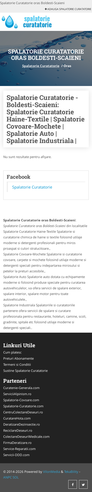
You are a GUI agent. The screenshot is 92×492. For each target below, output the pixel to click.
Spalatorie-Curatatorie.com (23, 406)
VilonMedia (51, 471)
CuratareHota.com (17, 418)
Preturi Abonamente (18, 358)
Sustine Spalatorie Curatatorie (25, 370)
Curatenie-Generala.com (21, 388)
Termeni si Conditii (17, 364)
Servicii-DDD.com (16, 455)
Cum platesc (12, 352)
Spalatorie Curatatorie (40, 66)
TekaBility (71, 471)
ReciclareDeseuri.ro (17, 430)
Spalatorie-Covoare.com (21, 400)
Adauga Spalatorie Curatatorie (68, 9)
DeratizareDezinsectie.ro (21, 424)
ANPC (7, 477)
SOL (16, 477)
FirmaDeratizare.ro (17, 443)
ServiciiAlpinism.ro (17, 394)
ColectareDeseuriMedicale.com (26, 436)
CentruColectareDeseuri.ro (23, 412)
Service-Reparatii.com (19, 449)
